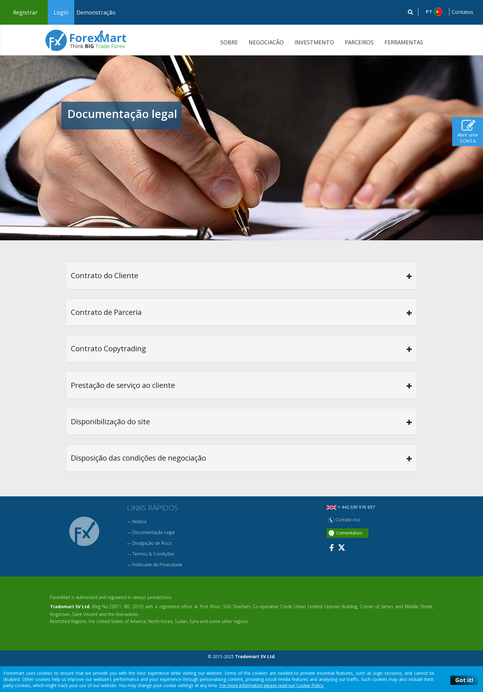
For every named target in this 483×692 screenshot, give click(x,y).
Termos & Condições (153, 554)
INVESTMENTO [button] (314, 42)
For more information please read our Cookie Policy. (271, 685)
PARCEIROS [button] (359, 42)
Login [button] (61, 12)
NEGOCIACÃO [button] (266, 42)
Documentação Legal (153, 532)
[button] (434, 12)
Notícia (139, 521)
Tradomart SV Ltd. (70, 606)
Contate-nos (344, 520)
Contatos (462, 12)
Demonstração (96, 12)
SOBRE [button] (229, 42)
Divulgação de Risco (152, 543)
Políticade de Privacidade (157, 565)
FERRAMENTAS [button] (403, 42)
